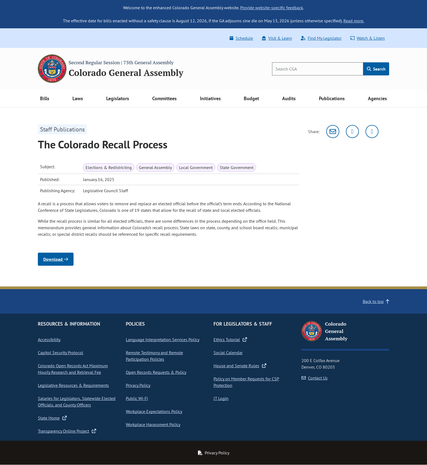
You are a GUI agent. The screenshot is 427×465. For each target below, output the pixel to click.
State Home (52, 418)
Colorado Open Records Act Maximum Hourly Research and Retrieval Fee (73, 369)
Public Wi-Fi (137, 398)
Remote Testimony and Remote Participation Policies (154, 356)
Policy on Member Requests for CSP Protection (246, 382)
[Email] (332, 131)
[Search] (317, 68)
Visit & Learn (277, 38)
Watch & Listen (367, 38)
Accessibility (49, 339)
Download (55, 259)
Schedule (241, 38)
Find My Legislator (321, 38)
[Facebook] (372, 131)
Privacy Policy (138, 385)
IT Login (220, 398)
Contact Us (314, 378)
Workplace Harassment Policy (153, 424)
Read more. (353, 20)
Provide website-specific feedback (271, 7)
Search (376, 69)
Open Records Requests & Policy (156, 372)
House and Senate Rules (239, 365)
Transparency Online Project (67, 431)
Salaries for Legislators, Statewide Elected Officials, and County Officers (76, 402)
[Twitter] (352, 131)
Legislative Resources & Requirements (73, 385)
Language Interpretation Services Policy (162, 339)
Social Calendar (228, 352)
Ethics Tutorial (230, 339)
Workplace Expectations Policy (154, 411)
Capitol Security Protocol (60, 352)
